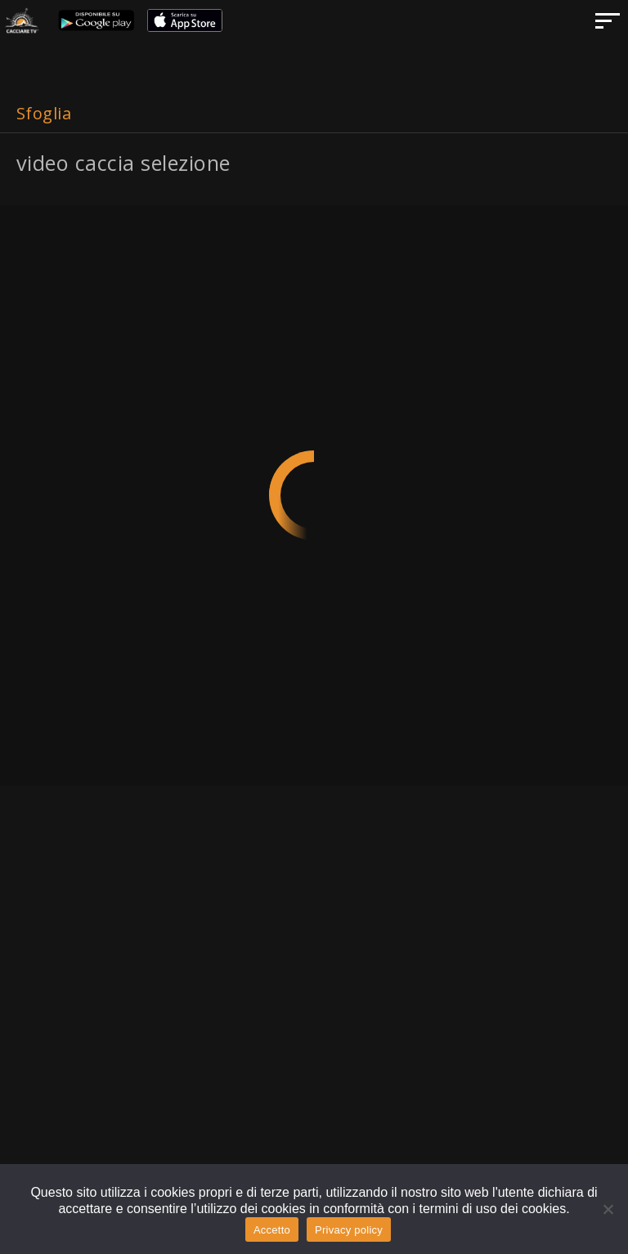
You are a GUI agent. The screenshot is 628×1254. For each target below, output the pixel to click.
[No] (607, 1209)
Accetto (271, 1230)
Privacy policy (349, 1230)
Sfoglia (43, 113)
